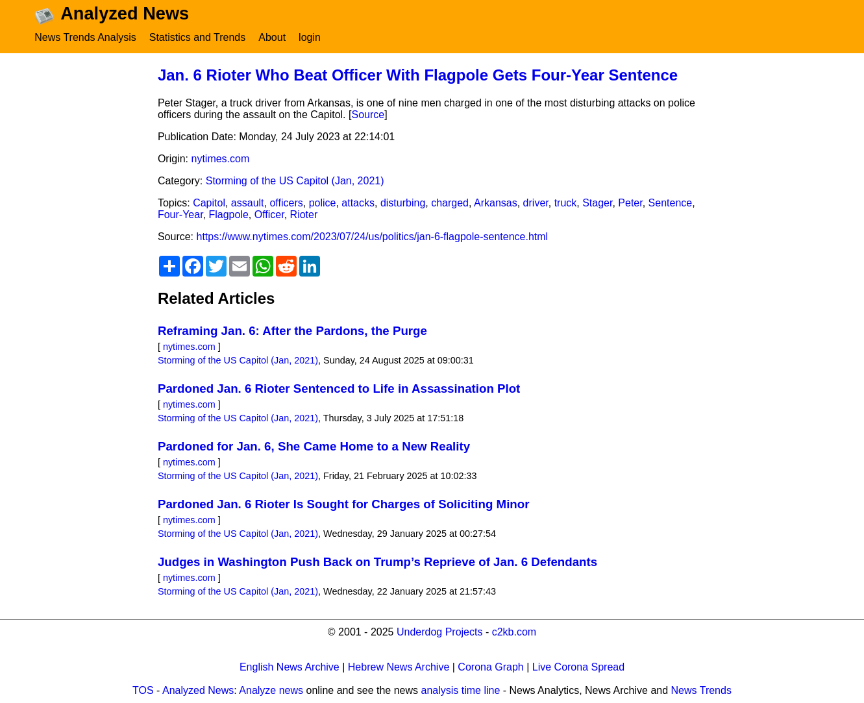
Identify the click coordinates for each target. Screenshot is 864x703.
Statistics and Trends (197, 37)
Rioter (304, 214)
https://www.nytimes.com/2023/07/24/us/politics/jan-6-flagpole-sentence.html (373, 236)
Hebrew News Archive (399, 666)
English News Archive (289, 666)
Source (367, 114)
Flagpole (228, 214)
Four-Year (180, 214)
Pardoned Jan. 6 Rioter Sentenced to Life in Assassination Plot (339, 388)
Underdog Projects (440, 631)
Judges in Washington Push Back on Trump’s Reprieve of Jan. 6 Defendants (377, 562)
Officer (269, 214)
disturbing (402, 202)
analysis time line (460, 690)
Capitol (209, 202)
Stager (597, 202)
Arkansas (495, 202)
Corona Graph (490, 666)
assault (247, 202)
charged (450, 202)
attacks (358, 202)
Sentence (670, 202)
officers (285, 202)
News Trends (701, 690)
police (322, 202)
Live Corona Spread (578, 666)
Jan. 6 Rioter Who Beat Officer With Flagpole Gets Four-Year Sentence (418, 75)
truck (565, 202)
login (310, 37)
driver (536, 202)
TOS (143, 690)
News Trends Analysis (85, 37)
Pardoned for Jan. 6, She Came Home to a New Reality (314, 446)
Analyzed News (198, 690)
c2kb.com (514, 631)
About (272, 37)
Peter (630, 202)
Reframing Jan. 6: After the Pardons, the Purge (292, 331)
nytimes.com (220, 158)
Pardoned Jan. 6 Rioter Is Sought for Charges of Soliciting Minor (344, 504)
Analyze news (271, 690)
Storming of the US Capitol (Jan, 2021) (295, 180)
